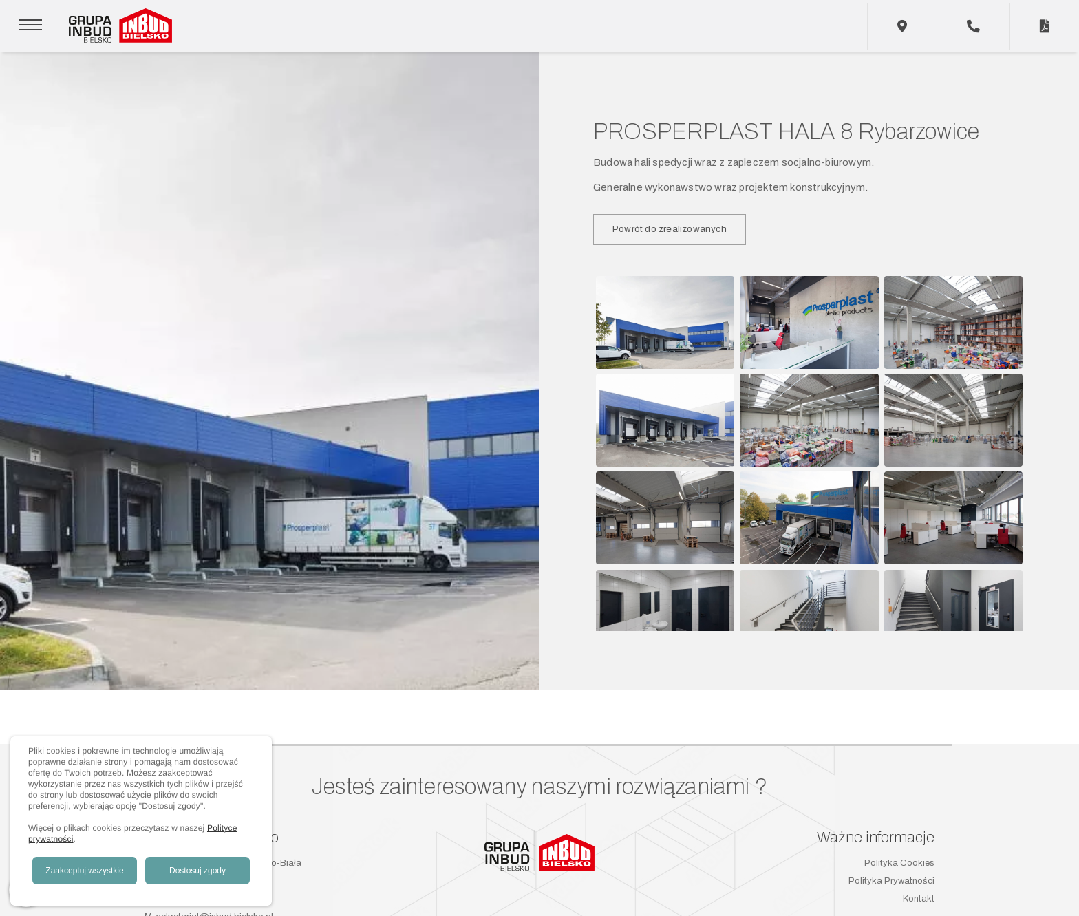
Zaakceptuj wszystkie (84, 870)
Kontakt (918, 899)
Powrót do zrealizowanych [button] (669, 229)
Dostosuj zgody (197, 870)
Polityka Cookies (899, 863)
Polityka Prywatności (891, 881)
